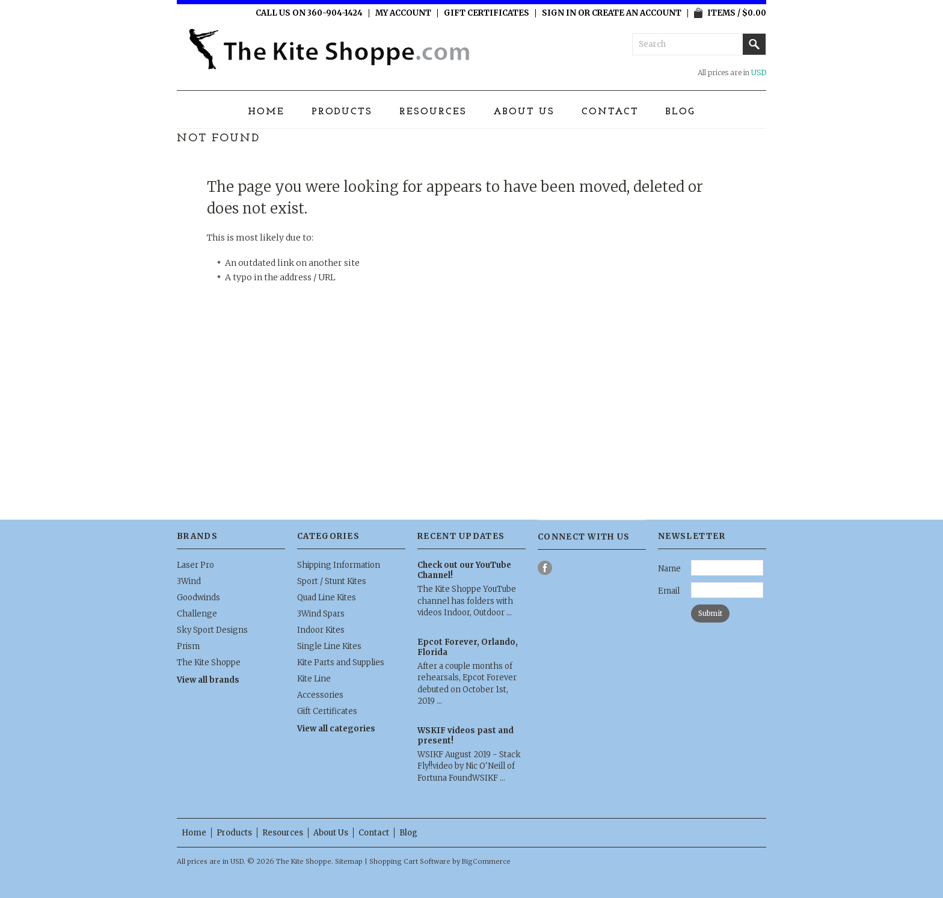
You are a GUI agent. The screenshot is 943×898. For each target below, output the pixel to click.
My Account (403, 13)
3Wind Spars (321, 614)
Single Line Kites (329, 646)
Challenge (197, 614)
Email (669, 591)
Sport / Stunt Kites (331, 581)
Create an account (636, 13)
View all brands (208, 680)
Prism (188, 646)
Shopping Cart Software (409, 861)
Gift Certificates (486, 13)
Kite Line (314, 679)
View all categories (336, 729)
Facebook (545, 568)
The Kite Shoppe (209, 662)
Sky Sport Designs (212, 630)
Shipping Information (338, 565)
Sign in (559, 13)
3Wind (189, 581)
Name (669, 569)
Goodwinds (198, 597)
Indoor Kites (321, 630)
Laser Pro (195, 565)
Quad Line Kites (326, 597)
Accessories (320, 695)
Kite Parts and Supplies (340, 662)
